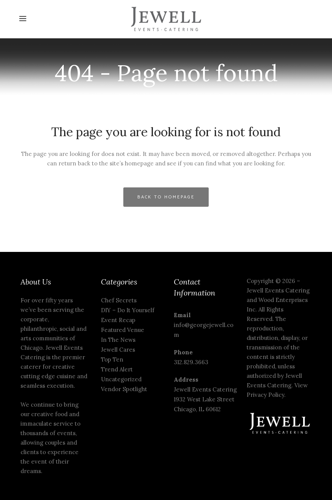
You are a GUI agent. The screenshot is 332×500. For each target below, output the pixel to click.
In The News (118, 339)
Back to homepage (166, 197)
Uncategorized (121, 379)
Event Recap (118, 320)
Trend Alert (117, 369)
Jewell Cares (118, 349)
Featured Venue (122, 329)
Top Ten (112, 359)
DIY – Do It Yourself (127, 310)
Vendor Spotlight (124, 389)
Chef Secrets (119, 300)
